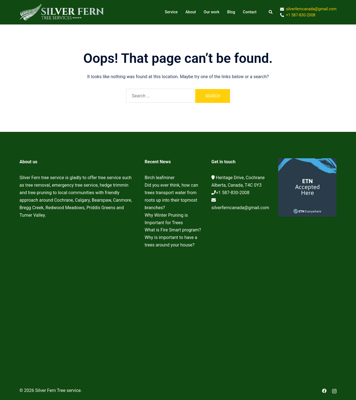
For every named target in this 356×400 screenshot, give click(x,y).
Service (171, 12)
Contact (249, 12)
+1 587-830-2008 (232, 192)
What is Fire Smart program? (173, 230)
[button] (271, 12)
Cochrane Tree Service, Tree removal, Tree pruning (77, 290)
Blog (231, 12)
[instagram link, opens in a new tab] (334, 390)
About (191, 12)
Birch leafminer (160, 177)
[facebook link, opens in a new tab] (324, 390)
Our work (211, 12)
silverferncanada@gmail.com (240, 207)
